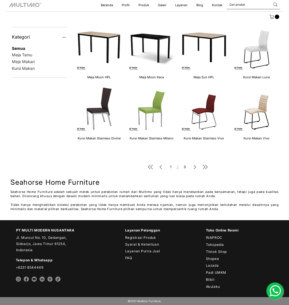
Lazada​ (212, 265)
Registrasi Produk (140, 237)
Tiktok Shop (216, 252)
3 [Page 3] (185, 167)
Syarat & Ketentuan (142, 244)
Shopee (212, 259)
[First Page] (150, 167)
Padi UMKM (216, 272)
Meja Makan (23, 61)
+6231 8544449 (30, 267)
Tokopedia (215, 244)
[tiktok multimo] (57, 279)
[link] (275, 17)
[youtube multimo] (34, 279)
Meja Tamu (22, 54)
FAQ (128, 258)
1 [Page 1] (170, 167)
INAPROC (214, 237)
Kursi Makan (23, 68)
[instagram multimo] (18, 279)
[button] (181, 5)
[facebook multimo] (26, 279)
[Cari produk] (244, 4)
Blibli (210, 279)
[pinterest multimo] (50, 279)
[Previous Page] (160, 167)
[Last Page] (205, 167)
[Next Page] (195, 167)
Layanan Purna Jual (142, 251)
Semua (18, 48)
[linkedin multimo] (42, 279)
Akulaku (213, 286)
